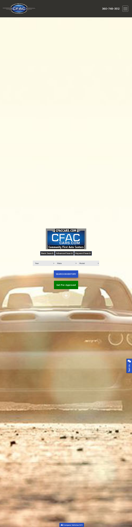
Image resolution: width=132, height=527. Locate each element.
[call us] (110, 9)
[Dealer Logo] (27, 8)
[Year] (44, 264)
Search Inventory (66, 274)
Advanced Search (64, 254)
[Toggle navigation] (125, 9)
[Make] (66, 264)
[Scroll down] (66, 294)
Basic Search (46, 254)
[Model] (87, 264)
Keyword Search (84, 254)
